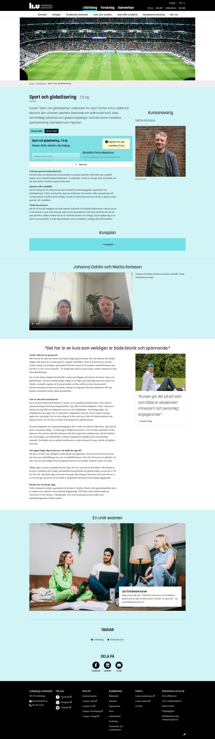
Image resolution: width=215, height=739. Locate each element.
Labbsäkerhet (115, 716)
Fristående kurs (117, 639)
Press (111, 711)
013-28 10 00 (38, 705)
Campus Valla (88, 701)
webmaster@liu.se (170, 719)
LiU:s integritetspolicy (172, 701)
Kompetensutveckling (154, 14)
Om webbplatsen (169, 696)
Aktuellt (159, 8)
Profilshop (113, 721)
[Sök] (181, 3)
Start (32, 83)
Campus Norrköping (91, 711)
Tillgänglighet (168, 711)
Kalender (113, 701)
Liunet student (141, 701)
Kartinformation (89, 696)
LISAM (138, 706)
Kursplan (107, 244)
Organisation (114, 706)
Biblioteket (114, 696)
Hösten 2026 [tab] (51, 131)
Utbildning (90, 7)
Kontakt (182, 8)
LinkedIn (62, 708)
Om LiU (150, 8)
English (172, 3)
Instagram (63, 702)
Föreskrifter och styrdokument (116, 728)
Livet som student (102, 14)
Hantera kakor (168, 706)
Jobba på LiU (170, 8)
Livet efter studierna (127, 14)
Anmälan (42, 14)
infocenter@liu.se (40, 701)
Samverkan (126, 7)
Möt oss (174, 14)
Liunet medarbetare (143, 696)
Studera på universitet (77, 14)
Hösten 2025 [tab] (36, 131)
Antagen (56, 14)
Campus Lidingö (89, 716)
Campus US (87, 706)
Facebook (62, 697)
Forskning (107, 7)
